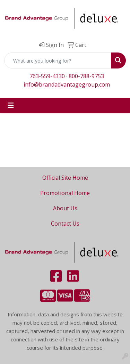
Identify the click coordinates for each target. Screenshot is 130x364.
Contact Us (65, 223)
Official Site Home (65, 177)
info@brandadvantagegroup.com (67, 84)
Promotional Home (65, 193)
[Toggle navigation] (10, 105)
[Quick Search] (57, 60)
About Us (65, 208)
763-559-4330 (47, 76)
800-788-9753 (86, 76)
